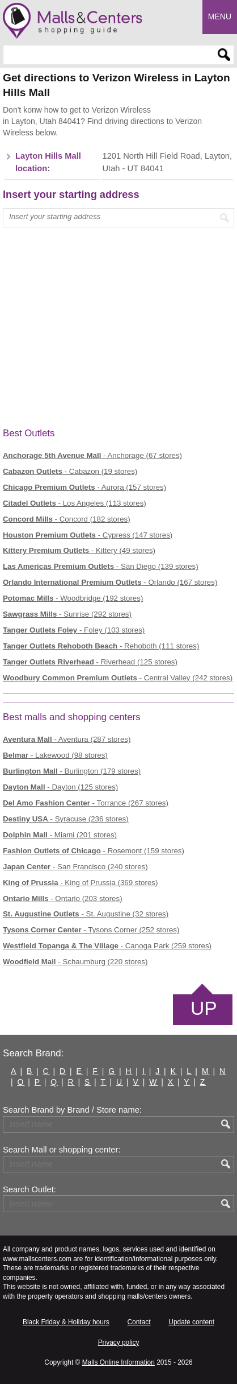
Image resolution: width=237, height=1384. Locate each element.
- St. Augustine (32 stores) (85, 914)
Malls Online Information (118, 1362)
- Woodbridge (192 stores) (73, 598)
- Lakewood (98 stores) (55, 755)
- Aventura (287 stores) (66, 739)
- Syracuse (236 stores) (66, 819)
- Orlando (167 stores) (110, 582)
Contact (139, 1322)
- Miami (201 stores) (60, 835)
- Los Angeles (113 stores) (74, 503)
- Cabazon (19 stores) (70, 471)
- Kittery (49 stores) (79, 550)
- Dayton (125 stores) (60, 787)
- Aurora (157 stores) (84, 487)
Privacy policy (118, 1342)
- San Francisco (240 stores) (75, 866)
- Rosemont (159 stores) (93, 850)
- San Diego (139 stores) (100, 566)
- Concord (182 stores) (66, 519)
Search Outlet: (29, 1189)
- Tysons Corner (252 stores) (91, 930)
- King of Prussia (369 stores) (80, 882)
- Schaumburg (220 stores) (75, 961)
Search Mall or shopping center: (61, 1149)
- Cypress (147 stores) (87, 535)
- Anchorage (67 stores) (92, 455)
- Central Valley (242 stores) (117, 678)
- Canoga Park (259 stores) (107, 945)
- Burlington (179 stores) (72, 771)
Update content (191, 1322)
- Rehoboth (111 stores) (101, 646)
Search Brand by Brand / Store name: (72, 1109)
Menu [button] (219, 16)
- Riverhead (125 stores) (90, 662)
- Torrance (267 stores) (85, 803)
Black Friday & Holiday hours (66, 1322)
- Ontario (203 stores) (62, 898)
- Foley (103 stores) (74, 630)
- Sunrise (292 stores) (67, 614)
